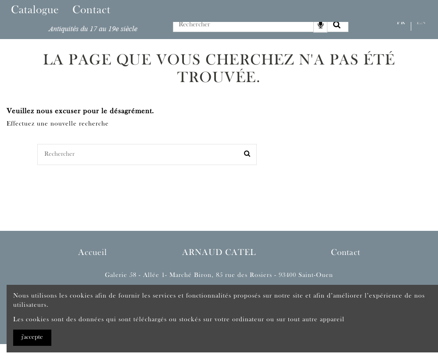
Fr (401, 22)
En (421, 22)
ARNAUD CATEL (219, 252)
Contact (345, 252)
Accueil (92, 252)
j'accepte (32, 337)
